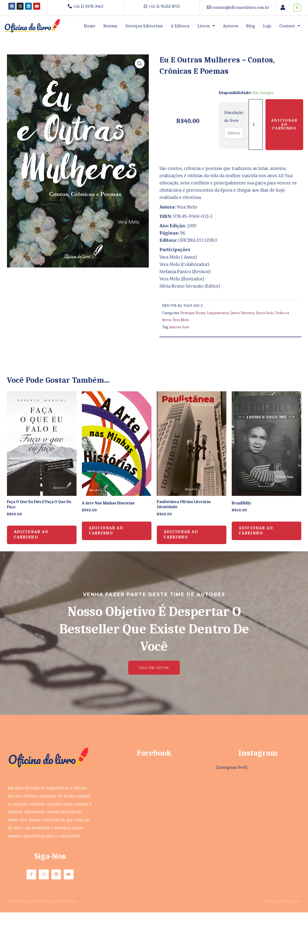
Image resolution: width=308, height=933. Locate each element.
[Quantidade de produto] (256, 124)
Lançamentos (218, 313)
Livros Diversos (243, 313)
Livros (206, 25)
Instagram (258, 757)
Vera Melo (181, 320)
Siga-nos (50, 860)
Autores (230, 25)
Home (89, 25)
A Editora (180, 25)
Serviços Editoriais (144, 25)
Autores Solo (179, 327)
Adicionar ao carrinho (286, 124)
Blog (250, 25)
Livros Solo (266, 313)
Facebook (154, 757)
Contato (289, 25)
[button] (206, 26)
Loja (267, 25)
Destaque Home (193, 313)
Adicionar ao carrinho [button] (36, 537)
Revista (110, 25)
